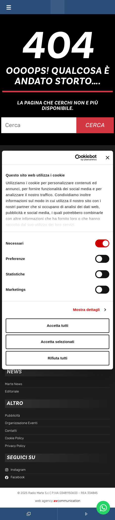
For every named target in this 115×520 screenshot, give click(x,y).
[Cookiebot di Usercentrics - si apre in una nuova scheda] (75, 157)
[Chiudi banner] (107, 157)
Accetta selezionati (57, 342)
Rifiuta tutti (57, 358)
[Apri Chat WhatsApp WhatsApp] (103, 508)
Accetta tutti (57, 325)
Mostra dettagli (86, 309)
